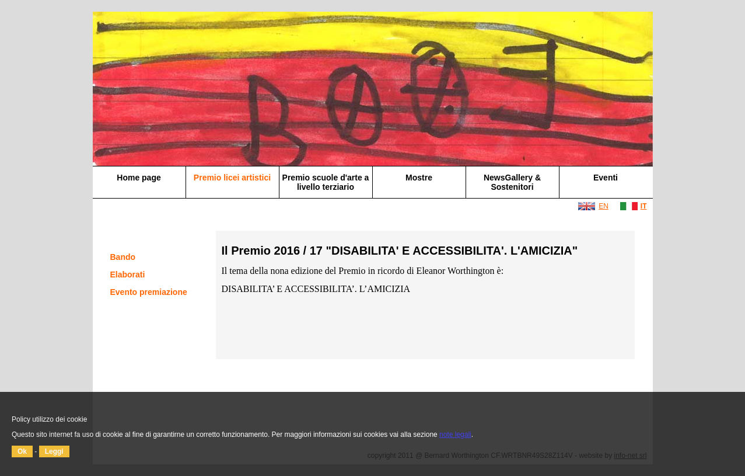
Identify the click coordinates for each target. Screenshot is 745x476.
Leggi (54, 451)
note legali (455, 434)
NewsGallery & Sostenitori (512, 182)
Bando (123, 257)
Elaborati (127, 274)
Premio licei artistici (232, 177)
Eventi (605, 177)
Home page (138, 177)
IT (644, 206)
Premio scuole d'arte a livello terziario (325, 182)
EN (603, 206)
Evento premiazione (148, 292)
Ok (22, 451)
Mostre (418, 177)
